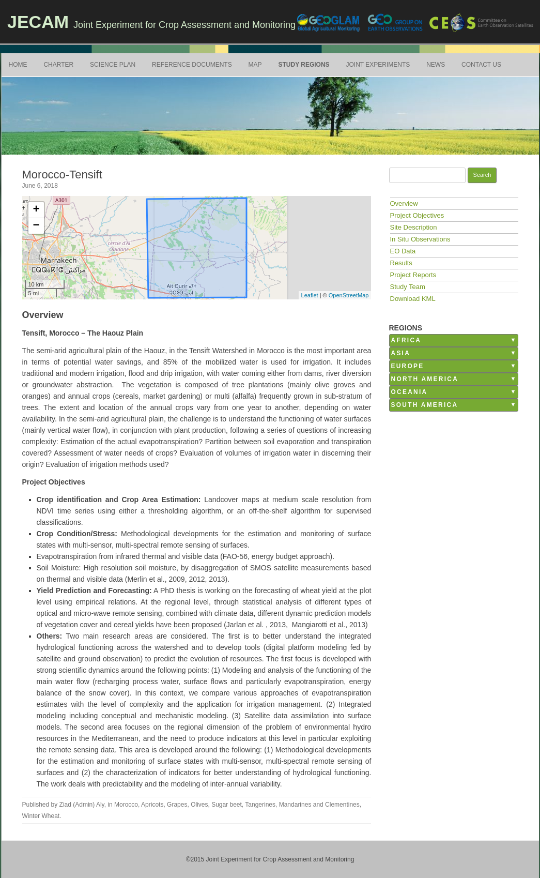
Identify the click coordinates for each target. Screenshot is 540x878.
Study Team (407, 287)
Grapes (177, 804)
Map (255, 64)
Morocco (126, 804)
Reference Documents (192, 64)
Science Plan (112, 64)
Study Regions (303, 64)
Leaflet (309, 295)
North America (425, 379)
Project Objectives (417, 215)
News (435, 64)
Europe (407, 366)
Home (18, 64)
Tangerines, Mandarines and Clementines (302, 804)
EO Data (403, 251)
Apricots (152, 804)
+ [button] (36, 210)
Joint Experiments (378, 64)
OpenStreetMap (349, 295)
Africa (406, 340)
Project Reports (413, 275)
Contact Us (481, 64)
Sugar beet (226, 804)
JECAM (38, 22)
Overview (404, 203)
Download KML (413, 298)
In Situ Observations (420, 239)
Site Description (413, 227)
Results (401, 263)
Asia (401, 353)
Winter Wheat (41, 816)
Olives (199, 804)
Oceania (409, 392)
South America (424, 404)
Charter (58, 64)
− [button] (36, 226)
